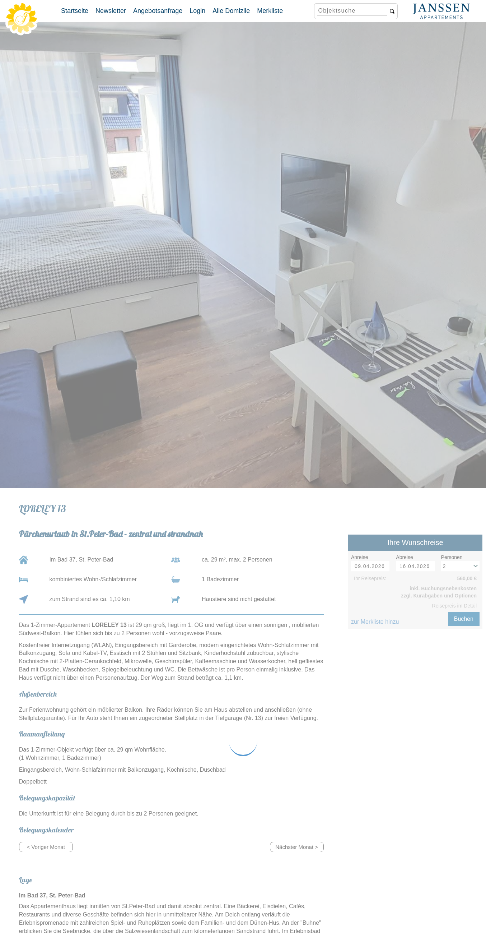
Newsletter (110, 10)
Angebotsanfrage (157, 10)
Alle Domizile (231, 10)
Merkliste (270, 10)
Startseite (74, 10)
